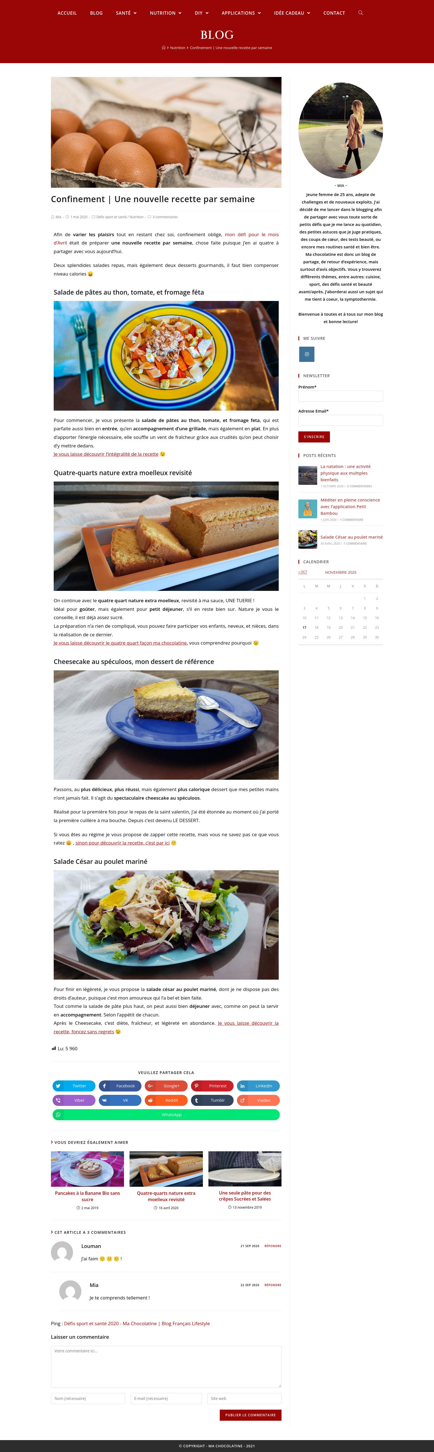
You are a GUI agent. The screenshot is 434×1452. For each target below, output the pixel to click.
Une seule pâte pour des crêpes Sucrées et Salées (245, 1196)
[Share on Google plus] (166, 1085)
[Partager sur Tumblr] (212, 1100)
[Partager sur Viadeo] (258, 1100)
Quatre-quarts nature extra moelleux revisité (166, 1196)
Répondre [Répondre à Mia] (273, 1285)
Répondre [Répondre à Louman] (273, 1246)
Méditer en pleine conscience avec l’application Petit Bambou (350, 506)
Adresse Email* (313, 411)
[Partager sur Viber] (74, 1100)
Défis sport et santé (112, 217)
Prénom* (307, 387)
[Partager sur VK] (120, 1100)
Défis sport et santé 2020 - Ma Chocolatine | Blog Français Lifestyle (137, 1323)
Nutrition (137, 217)
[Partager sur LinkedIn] (258, 1085)
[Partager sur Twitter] (74, 1085)
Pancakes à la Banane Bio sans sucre (87, 1196)
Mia (58, 217)
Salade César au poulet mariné (352, 537)
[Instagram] (306, 354)
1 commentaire (351, 520)
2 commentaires (359, 486)
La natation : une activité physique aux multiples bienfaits (346, 473)
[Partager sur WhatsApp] (166, 1114)
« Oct (302, 572)
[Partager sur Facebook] (120, 1085)
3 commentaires (165, 217)
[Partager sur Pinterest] (212, 1085)
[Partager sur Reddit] (166, 1100)
